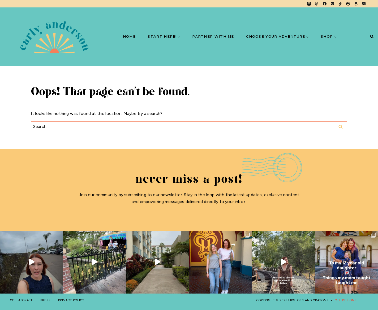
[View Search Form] (371, 36)
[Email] (363, 3)
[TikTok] (340, 3)
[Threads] (316, 3)
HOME (129, 36)
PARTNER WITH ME (213, 36)
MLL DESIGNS (346, 300)
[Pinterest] (332, 3)
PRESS (45, 300)
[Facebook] (324, 3)
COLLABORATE (21, 300)
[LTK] (348, 3)
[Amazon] (356, 3)
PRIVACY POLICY (71, 300)
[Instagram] (309, 3)
